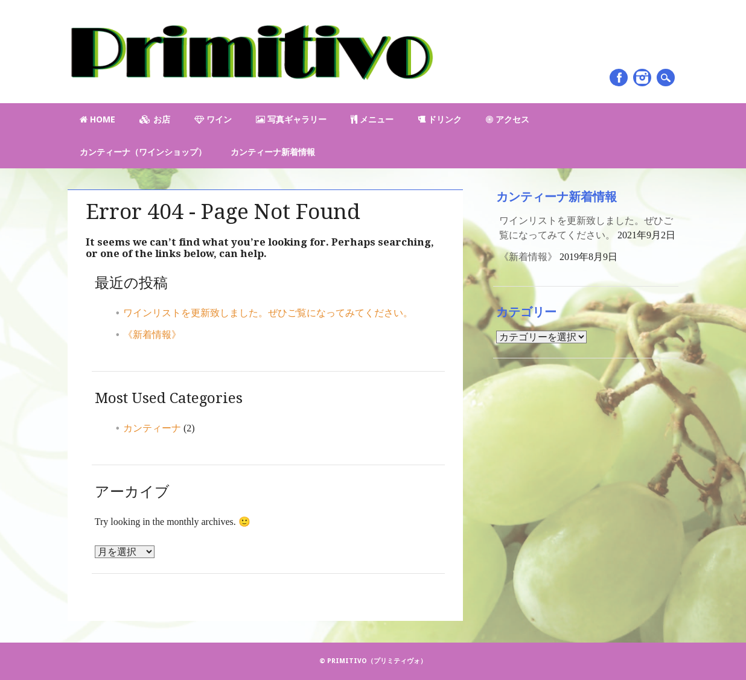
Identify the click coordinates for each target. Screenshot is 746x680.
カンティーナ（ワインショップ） (143, 152)
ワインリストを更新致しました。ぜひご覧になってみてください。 (268, 313)
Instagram (642, 77)
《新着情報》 (152, 334)
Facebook (619, 77)
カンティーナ (152, 428)
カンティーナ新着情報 (273, 152)
